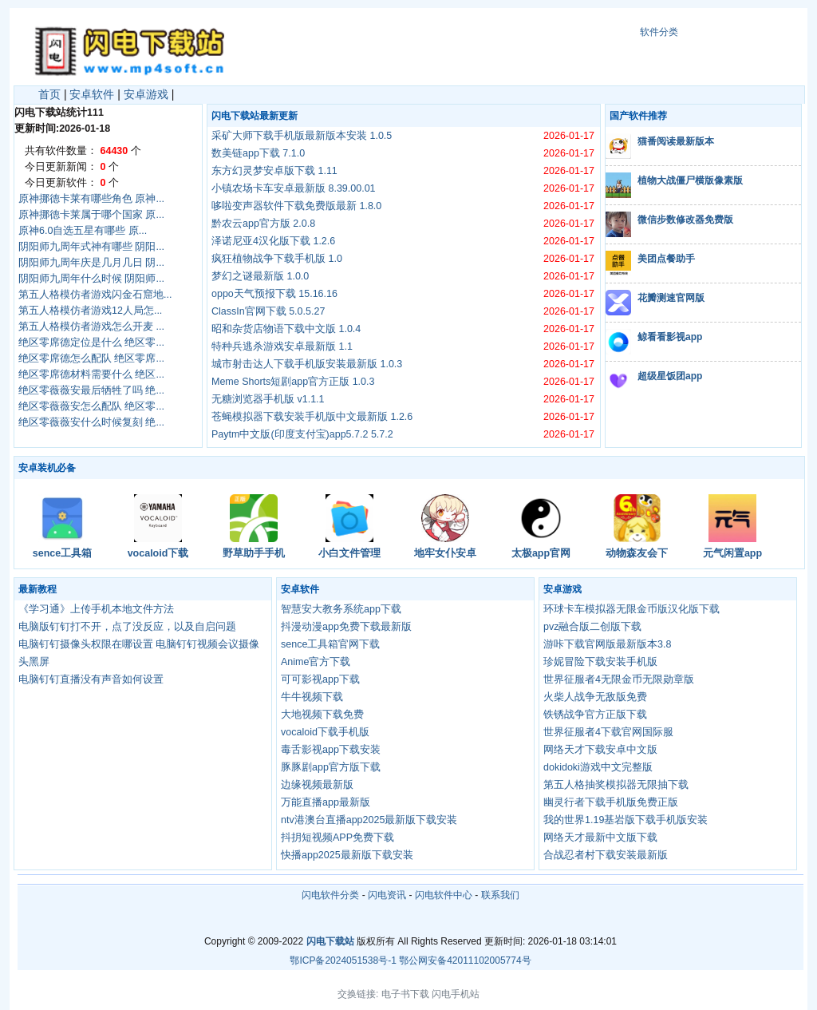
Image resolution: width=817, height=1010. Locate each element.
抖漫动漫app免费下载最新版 (346, 626)
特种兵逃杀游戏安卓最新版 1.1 (282, 346)
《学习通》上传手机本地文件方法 (96, 609)
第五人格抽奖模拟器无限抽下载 (616, 784)
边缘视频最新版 (317, 784)
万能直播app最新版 (325, 802)
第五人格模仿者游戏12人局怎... (90, 310)
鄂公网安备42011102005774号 (465, 960)
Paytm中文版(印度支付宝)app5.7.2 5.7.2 (302, 434)
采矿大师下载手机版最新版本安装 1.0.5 (301, 135)
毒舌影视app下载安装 (331, 749)
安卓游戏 (146, 94)
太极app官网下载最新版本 (541, 554)
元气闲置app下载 (732, 554)
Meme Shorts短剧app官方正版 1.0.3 (292, 381)
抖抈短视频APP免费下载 (337, 837)
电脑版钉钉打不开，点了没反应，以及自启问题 (127, 626)
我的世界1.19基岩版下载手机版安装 (625, 820)
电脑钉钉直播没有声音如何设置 (91, 679)
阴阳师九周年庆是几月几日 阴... (91, 262)
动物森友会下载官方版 (637, 554)
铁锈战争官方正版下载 (595, 714)
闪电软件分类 (330, 895)
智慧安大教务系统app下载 (341, 609)
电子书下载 (405, 994)
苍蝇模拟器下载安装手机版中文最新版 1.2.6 (311, 416)
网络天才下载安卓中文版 (600, 749)
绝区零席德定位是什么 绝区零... (91, 342)
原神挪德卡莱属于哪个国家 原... (91, 214)
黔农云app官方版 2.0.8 (263, 223)
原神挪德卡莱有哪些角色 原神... (91, 198)
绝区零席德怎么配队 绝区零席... (91, 358)
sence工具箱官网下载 (62, 554)
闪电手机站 (456, 994)
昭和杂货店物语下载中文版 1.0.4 (286, 329)
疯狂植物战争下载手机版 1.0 (276, 258)
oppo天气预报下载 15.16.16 (274, 293)
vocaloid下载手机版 (158, 554)
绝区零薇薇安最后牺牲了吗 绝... (91, 390)
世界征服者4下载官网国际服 (608, 732)
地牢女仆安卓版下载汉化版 (445, 554)
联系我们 (500, 895)
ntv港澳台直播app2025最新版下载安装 (369, 820)
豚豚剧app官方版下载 (331, 767)
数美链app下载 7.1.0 (258, 153)
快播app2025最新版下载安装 (347, 855)
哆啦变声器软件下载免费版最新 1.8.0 (296, 206)
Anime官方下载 (315, 661)
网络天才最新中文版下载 (600, 837)
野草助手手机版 (254, 554)
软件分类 (659, 32)
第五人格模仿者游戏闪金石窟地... (95, 294)
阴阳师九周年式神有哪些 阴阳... (91, 246)
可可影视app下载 (320, 679)
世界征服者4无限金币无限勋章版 (618, 679)
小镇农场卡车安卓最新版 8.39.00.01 (293, 188)
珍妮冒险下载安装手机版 (600, 661)
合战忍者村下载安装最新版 (605, 855)
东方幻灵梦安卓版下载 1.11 (274, 170)
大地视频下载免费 (322, 714)
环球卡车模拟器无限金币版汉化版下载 (631, 609)
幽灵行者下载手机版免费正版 (610, 802)
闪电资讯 (387, 895)
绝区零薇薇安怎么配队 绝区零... (91, 406)
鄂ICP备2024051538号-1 (343, 960)
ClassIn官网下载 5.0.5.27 (268, 311)
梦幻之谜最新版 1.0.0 (260, 276)
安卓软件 (91, 94)
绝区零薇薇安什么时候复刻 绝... (91, 422)
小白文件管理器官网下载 (349, 554)
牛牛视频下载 (312, 697)
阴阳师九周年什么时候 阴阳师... (91, 278)
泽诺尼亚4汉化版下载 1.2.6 (273, 241)
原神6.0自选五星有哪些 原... (82, 230)
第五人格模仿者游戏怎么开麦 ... (91, 326)
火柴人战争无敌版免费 (595, 697)
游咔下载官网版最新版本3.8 (607, 644)
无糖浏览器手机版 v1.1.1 (268, 399)
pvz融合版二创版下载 (592, 626)
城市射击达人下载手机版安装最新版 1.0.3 (306, 364)
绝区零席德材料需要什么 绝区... (91, 374)
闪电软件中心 (443, 895)
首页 (49, 94)
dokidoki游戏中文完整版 (598, 767)
